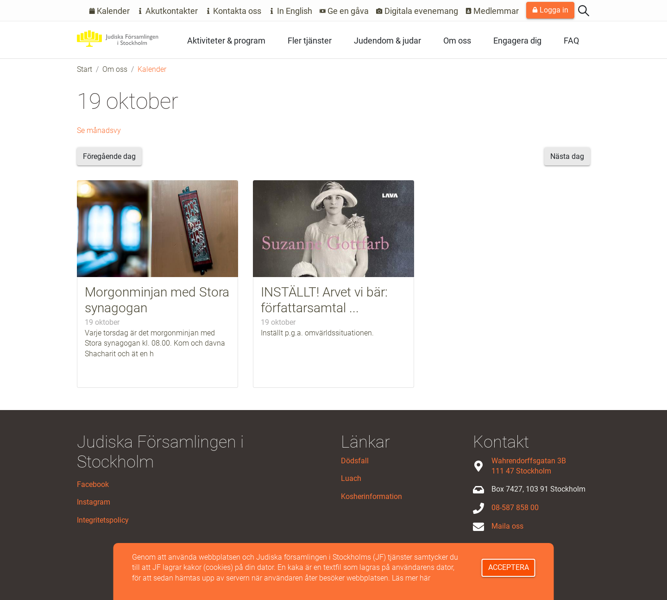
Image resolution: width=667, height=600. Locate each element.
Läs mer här (411, 578)
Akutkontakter (167, 11)
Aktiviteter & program (226, 40)
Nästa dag (567, 156)
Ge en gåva (344, 11)
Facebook (93, 484)
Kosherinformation (371, 496)
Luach (351, 478)
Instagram (93, 502)
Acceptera (508, 567)
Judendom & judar (387, 40)
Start (84, 69)
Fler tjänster (310, 40)
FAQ (571, 40)
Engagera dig (517, 40)
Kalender (109, 11)
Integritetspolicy (103, 520)
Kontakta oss (233, 11)
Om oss (457, 40)
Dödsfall (355, 460)
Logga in (550, 10)
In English (290, 11)
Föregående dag (109, 156)
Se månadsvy (99, 130)
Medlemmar (492, 11)
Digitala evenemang (417, 11)
